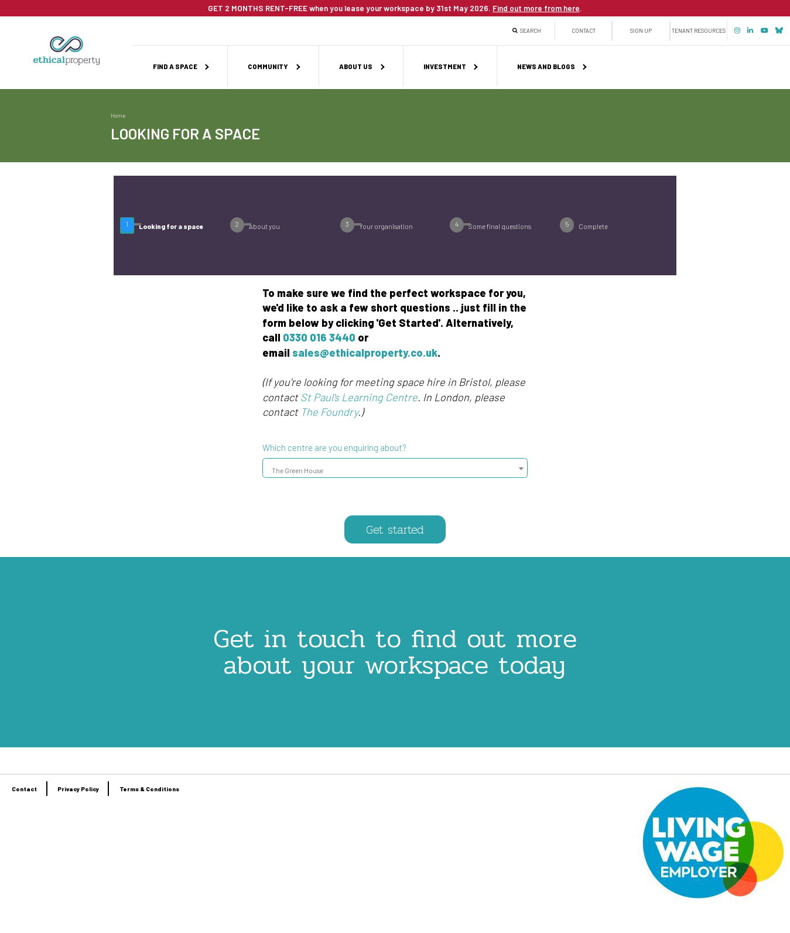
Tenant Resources (699, 30)
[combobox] (395, 468)
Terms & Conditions (149, 788)
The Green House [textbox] (297, 470)
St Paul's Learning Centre (359, 397)
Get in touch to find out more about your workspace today (395, 651)
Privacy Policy (78, 788)
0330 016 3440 (319, 337)
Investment (444, 66)
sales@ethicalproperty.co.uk (364, 352)
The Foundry (329, 411)
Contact (584, 30)
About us (355, 66)
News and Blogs (546, 66)
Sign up (641, 30)
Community (268, 66)
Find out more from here (536, 8)
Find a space (175, 66)
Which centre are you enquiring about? (334, 447)
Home (118, 115)
